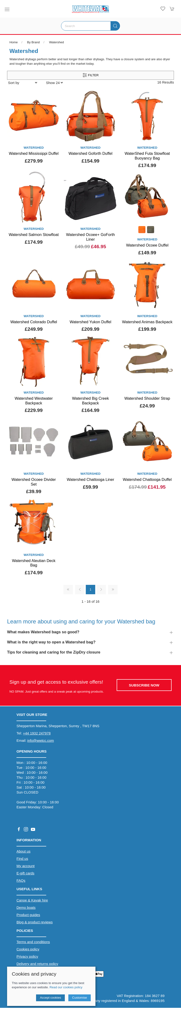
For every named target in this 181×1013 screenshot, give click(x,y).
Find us (22, 859)
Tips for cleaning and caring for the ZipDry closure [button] (53, 652)
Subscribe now (144, 685)
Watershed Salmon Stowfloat (34, 234)
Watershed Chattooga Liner (90, 479)
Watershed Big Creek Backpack (90, 400)
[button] (7, 9)
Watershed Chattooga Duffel (147, 479)
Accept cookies (50, 997)
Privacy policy (27, 956)
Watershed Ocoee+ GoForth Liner (90, 236)
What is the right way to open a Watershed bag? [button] (51, 642)
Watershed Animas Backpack (147, 322)
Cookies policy (27, 949)
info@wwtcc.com (40, 740)
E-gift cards (25, 873)
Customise (79, 997)
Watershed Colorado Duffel (33, 322)
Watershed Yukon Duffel (90, 322)
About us (23, 851)
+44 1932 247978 (37, 733)
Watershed (56, 42)
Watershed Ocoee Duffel (147, 245)
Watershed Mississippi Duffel (33, 153)
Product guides (28, 915)
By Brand (33, 42)
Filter (90, 75)
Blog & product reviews (34, 922)
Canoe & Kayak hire (32, 900)
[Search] (90, 26)
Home (13, 42)
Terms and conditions (33, 942)
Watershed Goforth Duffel (90, 153)
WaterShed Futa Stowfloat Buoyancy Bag (147, 155)
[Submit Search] (115, 26)
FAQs (20, 880)
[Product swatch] (141, 230)
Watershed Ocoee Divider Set (34, 481)
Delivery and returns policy (37, 964)
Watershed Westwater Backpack (34, 400)
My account (25, 866)
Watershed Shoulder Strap (147, 398)
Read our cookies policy (65, 987)
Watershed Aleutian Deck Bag (34, 562)
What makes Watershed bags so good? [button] (43, 632)
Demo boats (26, 907)
